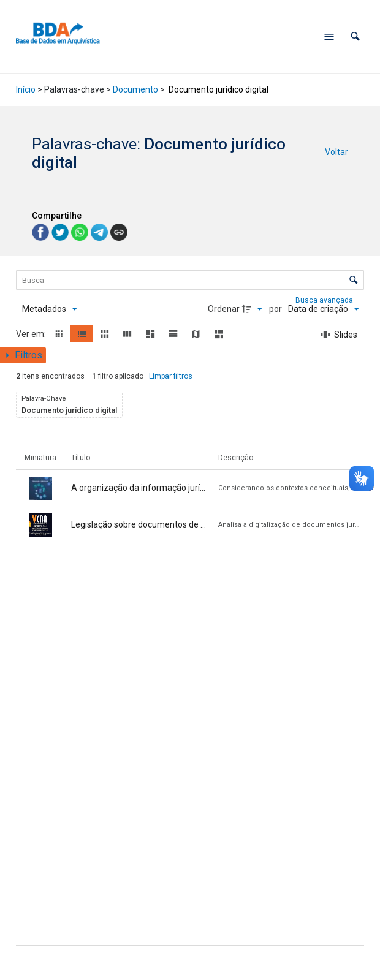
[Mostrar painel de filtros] (23, 355)
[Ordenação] (323, 309)
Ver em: (32, 334)
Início (26, 89)
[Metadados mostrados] (49, 309)
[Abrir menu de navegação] (329, 36)
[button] (355, 36)
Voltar (336, 152)
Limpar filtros (170, 376)
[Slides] (339, 334)
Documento (135, 89)
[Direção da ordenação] (254, 309)
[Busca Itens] (190, 280)
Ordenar (224, 309)
